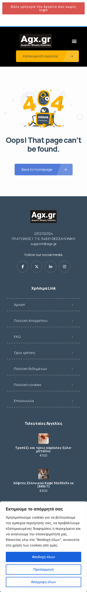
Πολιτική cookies (27, 384)
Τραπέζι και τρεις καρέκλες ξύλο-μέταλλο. (43, 449)
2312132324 (43, 233)
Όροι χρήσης (24, 352)
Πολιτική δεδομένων (30, 368)
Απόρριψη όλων (43, 582)
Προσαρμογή (43, 569)
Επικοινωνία (24, 400)
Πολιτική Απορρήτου (31, 320)
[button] (74, 41)
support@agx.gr (44, 243)
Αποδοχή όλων (43, 557)
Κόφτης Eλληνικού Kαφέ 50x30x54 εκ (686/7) (43, 484)
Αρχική (19, 304)
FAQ (17, 336)
